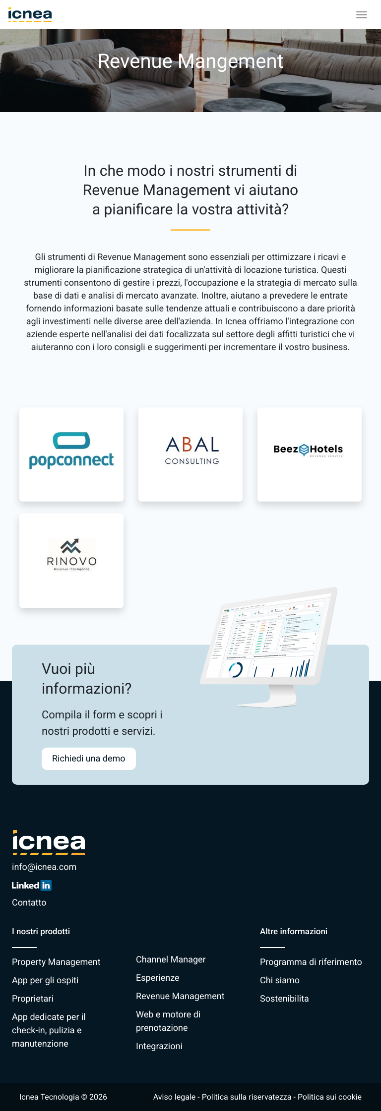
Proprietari (33, 999)
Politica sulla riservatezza (247, 1097)
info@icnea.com (44, 867)
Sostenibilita (284, 999)
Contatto (29, 903)
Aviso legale (174, 1097)
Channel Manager (171, 960)
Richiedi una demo (89, 759)
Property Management (56, 962)
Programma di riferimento (311, 962)
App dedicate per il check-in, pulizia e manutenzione (49, 1030)
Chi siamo (280, 980)
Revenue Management (180, 996)
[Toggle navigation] (361, 14)
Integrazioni (159, 1046)
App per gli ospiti (45, 980)
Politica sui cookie (330, 1097)
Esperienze (157, 978)
